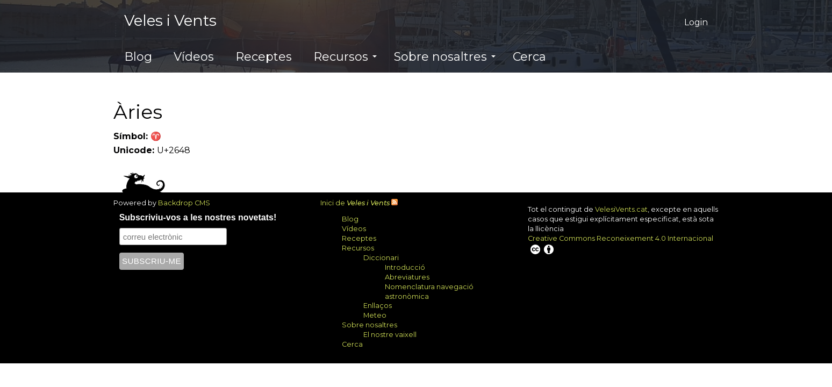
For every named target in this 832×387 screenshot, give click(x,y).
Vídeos (194, 56)
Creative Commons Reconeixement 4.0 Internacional (620, 244)
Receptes (263, 56)
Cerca (529, 56)
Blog (138, 56)
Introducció (405, 267)
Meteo (374, 315)
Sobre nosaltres (445, 56)
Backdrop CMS (188, 203)
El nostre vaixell (390, 335)
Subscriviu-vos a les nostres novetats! (198, 217)
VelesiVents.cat (621, 209)
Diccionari (381, 258)
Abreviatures (407, 277)
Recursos (345, 56)
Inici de (355, 203)
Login (696, 22)
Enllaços (377, 306)
